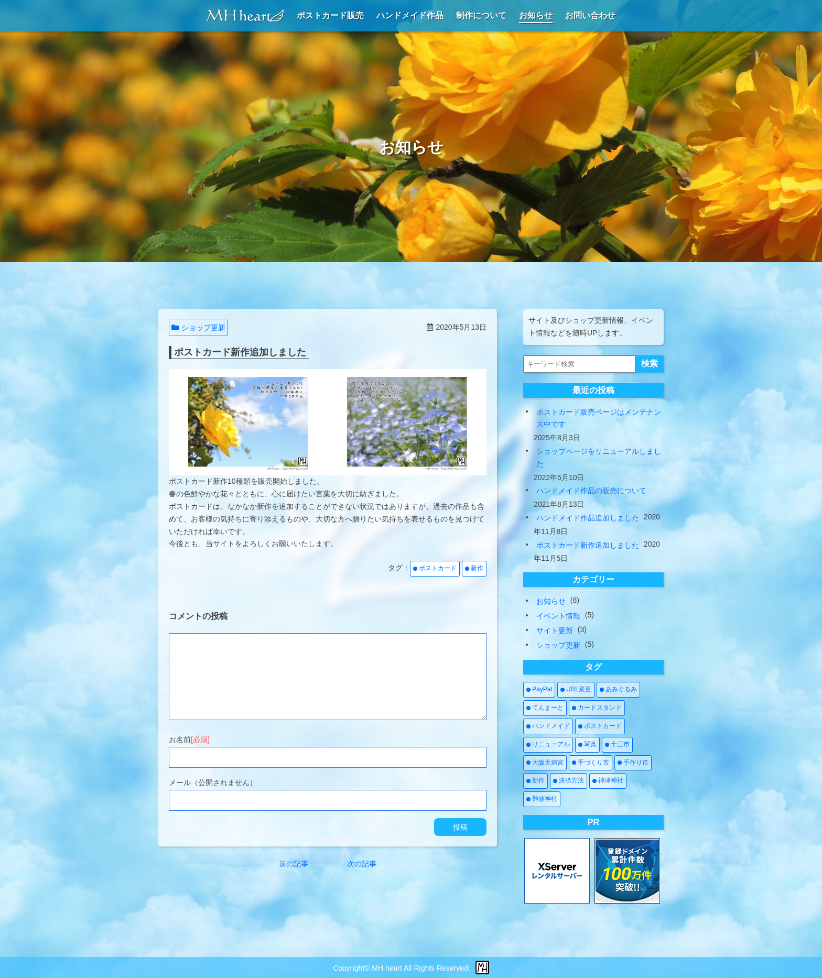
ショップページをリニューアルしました (598, 457)
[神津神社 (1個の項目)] (607, 781)
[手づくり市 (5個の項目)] (590, 763)
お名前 (189, 739)
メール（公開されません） (213, 782)
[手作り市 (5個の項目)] (633, 763)
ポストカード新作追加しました (587, 545)
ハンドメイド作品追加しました (587, 518)
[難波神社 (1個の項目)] (541, 799)
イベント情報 (558, 616)
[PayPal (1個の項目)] (539, 690)
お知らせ (551, 601)
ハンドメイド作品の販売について (591, 490)
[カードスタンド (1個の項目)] (597, 708)
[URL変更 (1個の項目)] (575, 690)
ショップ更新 (198, 327)
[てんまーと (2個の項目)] (545, 708)
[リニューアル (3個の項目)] (548, 745)
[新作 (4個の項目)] (535, 781)
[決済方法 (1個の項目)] (568, 781)
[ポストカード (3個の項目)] (600, 726)
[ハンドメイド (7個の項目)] (548, 726)
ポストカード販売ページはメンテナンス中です (598, 418)
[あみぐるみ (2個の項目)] (618, 690)
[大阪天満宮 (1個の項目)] (545, 763)
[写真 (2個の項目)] (587, 745)
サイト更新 (554, 630)
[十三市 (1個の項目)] (617, 745)
